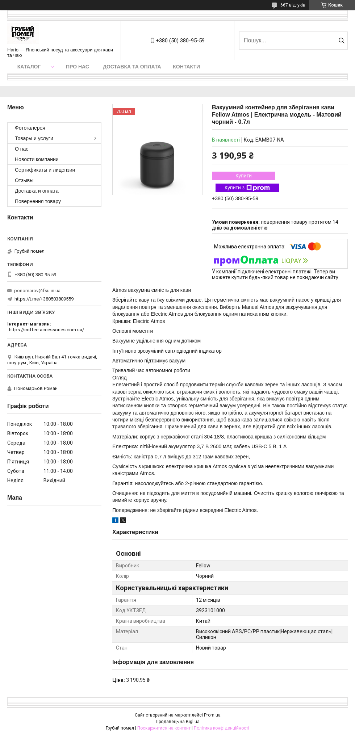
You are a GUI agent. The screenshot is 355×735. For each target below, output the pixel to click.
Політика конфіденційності (221, 728)
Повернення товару (38, 201)
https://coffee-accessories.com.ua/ (46, 329)
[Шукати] (341, 41)
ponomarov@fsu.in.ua (37, 290)
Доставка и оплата (37, 191)
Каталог (29, 67)
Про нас (77, 67)
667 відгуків (292, 5)
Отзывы (24, 180)
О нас (21, 149)
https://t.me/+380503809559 (44, 299)
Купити (243, 175)
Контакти (186, 67)
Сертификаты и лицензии (45, 170)
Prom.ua (212, 715)
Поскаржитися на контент (164, 728)
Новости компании (37, 159)
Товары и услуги (34, 138)
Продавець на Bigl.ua (178, 721)
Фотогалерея (30, 128)
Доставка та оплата (132, 67)
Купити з (247, 188)
